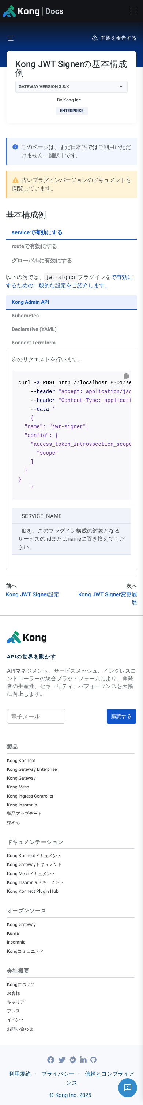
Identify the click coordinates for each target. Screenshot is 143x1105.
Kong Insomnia (22, 804)
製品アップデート (24, 813)
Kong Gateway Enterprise (32, 769)
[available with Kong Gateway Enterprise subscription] (72, 111)
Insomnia (16, 942)
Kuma (13, 933)
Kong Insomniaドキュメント (35, 882)
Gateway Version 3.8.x (71, 86)
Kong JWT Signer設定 (32, 594)
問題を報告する (114, 37)
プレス (13, 1010)
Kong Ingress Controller (30, 796)
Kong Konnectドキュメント (34, 855)
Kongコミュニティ (25, 951)
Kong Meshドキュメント (31, 873)
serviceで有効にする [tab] (37, 232)
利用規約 (20, 1074)
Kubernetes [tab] (25, 315)
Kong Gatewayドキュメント (34, 864)
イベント (16, 1019)
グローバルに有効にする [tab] (42, 260)
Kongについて (21, 984)
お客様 (13, 993)
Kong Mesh (18, 786)
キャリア (16, 1002)
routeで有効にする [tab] (34, 246)
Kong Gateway (21, 778)
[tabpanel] (71, 421)
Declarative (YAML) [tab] (34, 329)
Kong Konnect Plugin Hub (33, 891)
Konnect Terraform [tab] (34, 343)
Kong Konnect (21, 760)
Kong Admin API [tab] (30, 302)
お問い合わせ (20, 1028)
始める (13, 822)
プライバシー (57, 1074)
